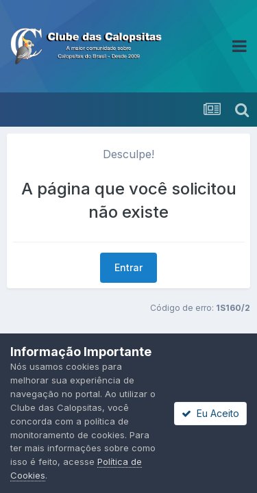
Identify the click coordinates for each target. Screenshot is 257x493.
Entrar (128, 267)
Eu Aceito (210, 413)
